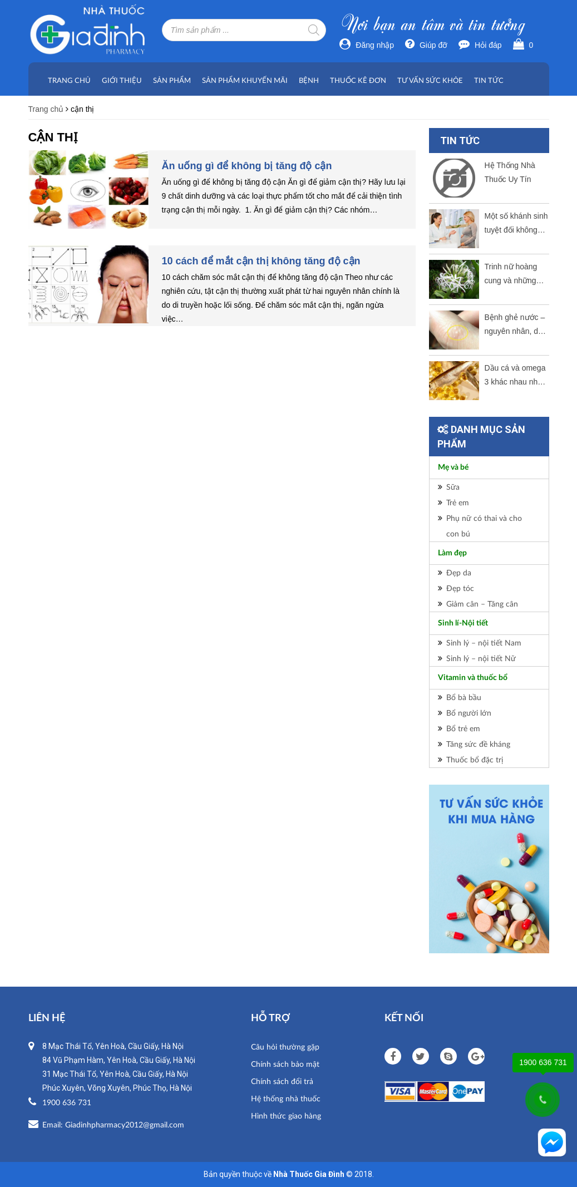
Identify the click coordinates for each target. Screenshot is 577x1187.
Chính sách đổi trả (282, 1081)
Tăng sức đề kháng (478, 743)
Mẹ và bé (453, 467)
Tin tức (489, 80)
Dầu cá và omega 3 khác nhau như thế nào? (515, 376)
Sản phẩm (172, 80)
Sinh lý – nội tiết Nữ (481, 658)
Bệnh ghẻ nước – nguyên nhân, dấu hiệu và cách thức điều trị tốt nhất (516, 325)
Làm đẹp (452, 553)
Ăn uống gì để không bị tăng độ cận (247, 165)
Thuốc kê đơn (358, 80)
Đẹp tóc (460, 588)
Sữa (453, 486)
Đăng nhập (366, 45)
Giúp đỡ (426, 45)
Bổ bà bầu (463, 697)
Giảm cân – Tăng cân (482, 603)
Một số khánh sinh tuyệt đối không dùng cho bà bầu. (516, 224)
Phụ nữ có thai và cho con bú (484, 525)
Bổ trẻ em (463, 728)
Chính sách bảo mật (285, 1063)
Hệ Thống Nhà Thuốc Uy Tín (510, 172)
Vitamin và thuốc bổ (472, 678)
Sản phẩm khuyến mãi (245, 80)
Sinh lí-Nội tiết (463, 623)
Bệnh (309, 80)
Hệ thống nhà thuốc (285, 1098)
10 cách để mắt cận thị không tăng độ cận (261, 261)
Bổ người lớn (468, 712)
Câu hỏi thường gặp (285, 1046)
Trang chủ (69, 80)
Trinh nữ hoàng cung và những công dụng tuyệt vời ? (513, 275)
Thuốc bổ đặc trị (474, 759)
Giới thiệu (122, 80)
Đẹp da (458, 572)
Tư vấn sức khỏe (430, 80)
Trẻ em (457, 502)
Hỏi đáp (479, 45)
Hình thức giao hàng (286, 1115)
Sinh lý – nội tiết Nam (483, 642)
